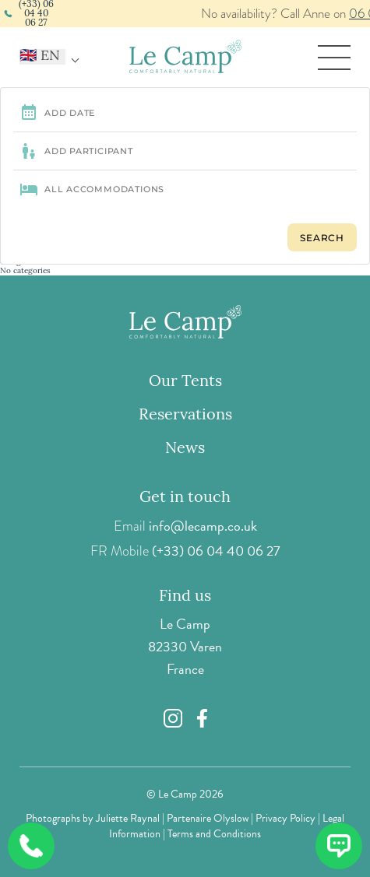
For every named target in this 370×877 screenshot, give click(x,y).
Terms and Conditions (214, 834)
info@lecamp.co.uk (203, 525)
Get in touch (185, 498)
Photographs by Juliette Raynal (93, 818)
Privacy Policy (285, 818)
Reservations (185, 415)
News (185, 449)
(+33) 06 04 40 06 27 (216, 550)
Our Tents (185, 382)
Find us (185, 597)
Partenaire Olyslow (207, 818)
